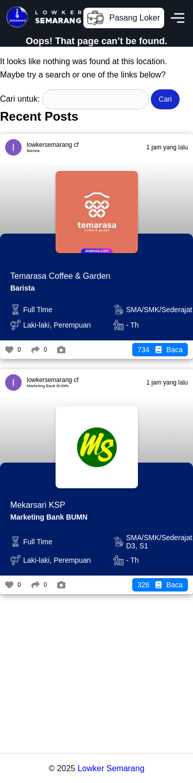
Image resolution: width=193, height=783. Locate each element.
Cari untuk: (20, 98)
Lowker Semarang (111, 768)
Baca (160, 350)
